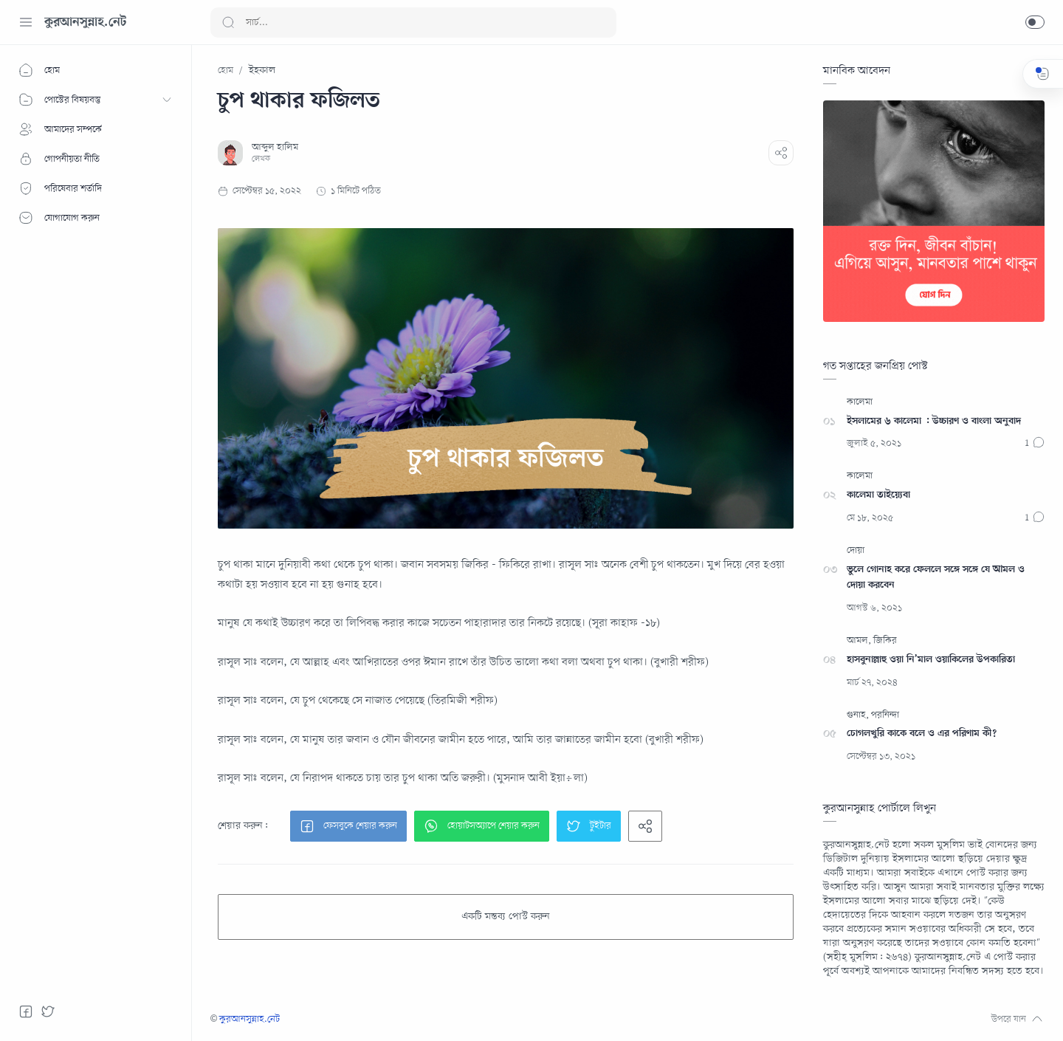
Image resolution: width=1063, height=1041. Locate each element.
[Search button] (228, 22)
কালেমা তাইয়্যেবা (878, 495)
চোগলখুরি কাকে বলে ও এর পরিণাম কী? (922, 733)
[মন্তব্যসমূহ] (1035, 443)
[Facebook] (25, 1011)
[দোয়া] (855, 551)
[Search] (413, 22)
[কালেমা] (860, 403)
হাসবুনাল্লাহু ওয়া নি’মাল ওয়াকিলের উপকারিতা (931, 660)
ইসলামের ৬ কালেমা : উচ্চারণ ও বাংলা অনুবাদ (934, 421)
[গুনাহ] (858, 716)
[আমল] (859, 641)
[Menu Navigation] (25, 22)
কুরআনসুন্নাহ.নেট (85, 22)
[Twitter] (48, 1011)
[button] (1035, 22)
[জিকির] (885, 641)
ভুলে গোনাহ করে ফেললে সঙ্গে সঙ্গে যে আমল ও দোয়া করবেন (936, 578)
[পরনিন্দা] (885, 716)
